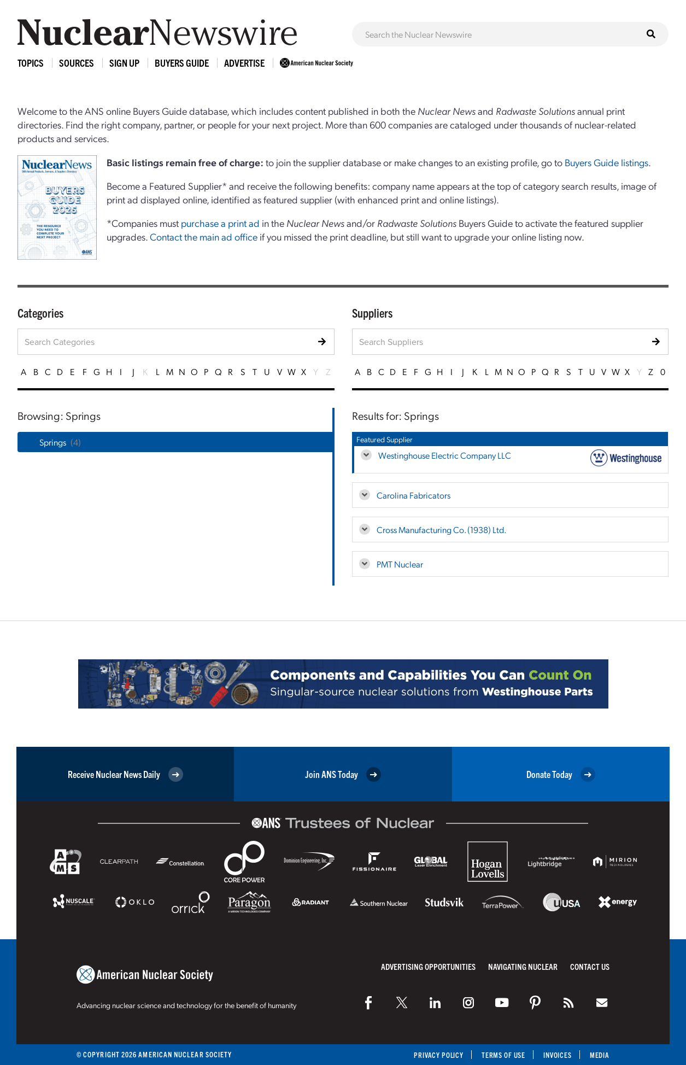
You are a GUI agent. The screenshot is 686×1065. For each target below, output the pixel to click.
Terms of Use (501, 1055)
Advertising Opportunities (428, 966)
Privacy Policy (434, 1055)
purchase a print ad (220, 222)
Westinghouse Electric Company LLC (444, 455)
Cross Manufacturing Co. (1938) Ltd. (441, 529)
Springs (52, 442)
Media (599, 1055)
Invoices (556, 1055)
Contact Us (589, 966)
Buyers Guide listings (606, 162)
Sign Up (124, 62)
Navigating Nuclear (523, 966)
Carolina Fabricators (413, 495)
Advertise (244, 62)
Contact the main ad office (203, 236)
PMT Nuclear (400, 564)
